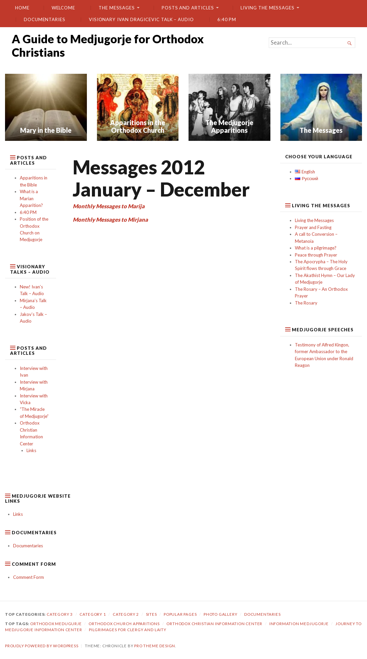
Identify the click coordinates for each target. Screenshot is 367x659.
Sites (151, 614)
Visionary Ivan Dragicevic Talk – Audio (141, 19)
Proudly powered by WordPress (41, 646)
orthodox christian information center (214, 623)
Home (22, 7)
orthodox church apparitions (124, 623)
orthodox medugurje (56, 623)
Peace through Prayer (316, 255)
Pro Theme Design (154, 646)
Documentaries (44, 19)
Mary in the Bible (45, 130)
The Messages (117, 7)
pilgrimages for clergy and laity (127, 629)
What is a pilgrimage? (315, 248)
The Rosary (306, 303)
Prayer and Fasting (313, 227)
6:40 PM (226, 19)
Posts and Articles (188, 7)
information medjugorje (299, 623)
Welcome (63, 7)
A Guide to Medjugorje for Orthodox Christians (108, 45)
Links (31, 450)
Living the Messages (268, 7)
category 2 (126, 614)
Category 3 (60, 614)
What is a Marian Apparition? (31, 198)
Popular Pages (180, 614)
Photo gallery (221, 614)
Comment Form (28, 577)
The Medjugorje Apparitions (229, 126)
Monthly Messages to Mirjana (110, 219)
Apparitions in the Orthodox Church (137, 126)
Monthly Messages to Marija (109, 206)
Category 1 (93, 614)
